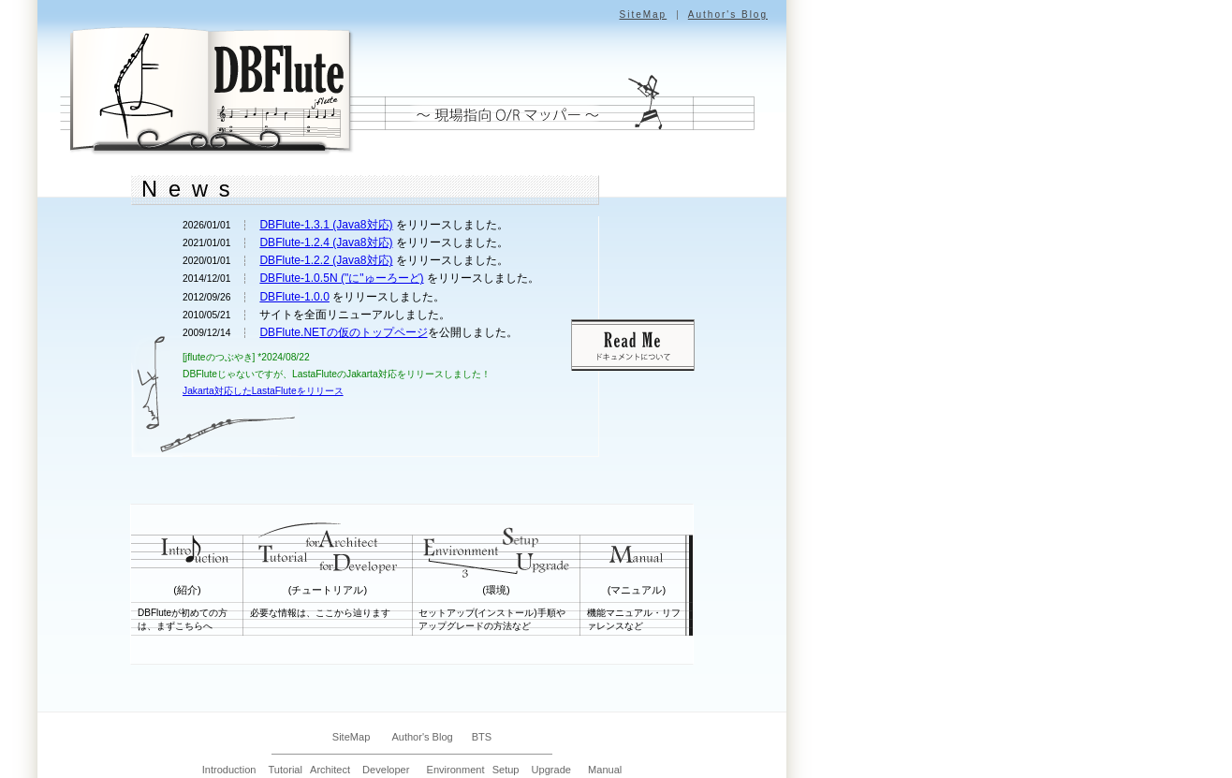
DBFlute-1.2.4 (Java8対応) (325, 242)
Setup (506, 769)
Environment (456, 769)
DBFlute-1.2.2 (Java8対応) (325, 260)
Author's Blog (728, 14)
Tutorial (285, 769)
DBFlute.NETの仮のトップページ (343, 332)
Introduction (229, 769)
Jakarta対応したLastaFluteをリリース (263, 391)
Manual (605, 769)
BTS (481, 736)
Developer (385, 769)
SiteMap (643, 14)
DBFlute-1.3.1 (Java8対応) (325, 224)
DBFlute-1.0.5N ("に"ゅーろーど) (341, 278)
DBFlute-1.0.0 (294, 296)
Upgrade (551, 769)
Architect (330, 769)
